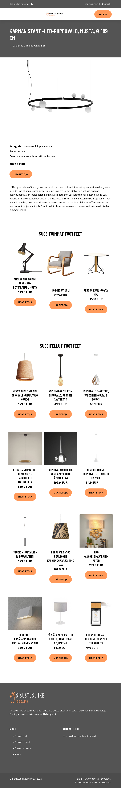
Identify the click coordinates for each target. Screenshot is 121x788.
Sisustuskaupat (23, 748)
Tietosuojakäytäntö (86, 782)
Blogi (18, 754)
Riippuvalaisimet (35, 45)
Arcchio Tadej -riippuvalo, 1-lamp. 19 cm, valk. (96, 474)
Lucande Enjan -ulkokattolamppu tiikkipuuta (96, 639)
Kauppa (103, 14)
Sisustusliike (22, 736)
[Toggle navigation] (13, 14)
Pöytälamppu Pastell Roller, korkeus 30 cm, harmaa (61, 639)
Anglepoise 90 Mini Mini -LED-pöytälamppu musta (25, 283)
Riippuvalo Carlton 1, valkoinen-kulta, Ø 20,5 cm (96, 395)
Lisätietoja (21, 174)
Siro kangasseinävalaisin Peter (96, 556)
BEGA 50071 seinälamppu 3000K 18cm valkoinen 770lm (25, 639)
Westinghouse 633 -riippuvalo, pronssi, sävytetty (60, 395)
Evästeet (105, 778)
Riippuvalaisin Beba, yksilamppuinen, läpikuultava (60, 474)
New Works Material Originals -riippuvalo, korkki (25, 395)
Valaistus (18, 45)
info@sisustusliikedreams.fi (97, 4)
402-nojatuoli (61, 290)
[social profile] (32, 4)
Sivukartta (104, 782)
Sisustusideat (22, 742)
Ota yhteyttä (92, 778)
